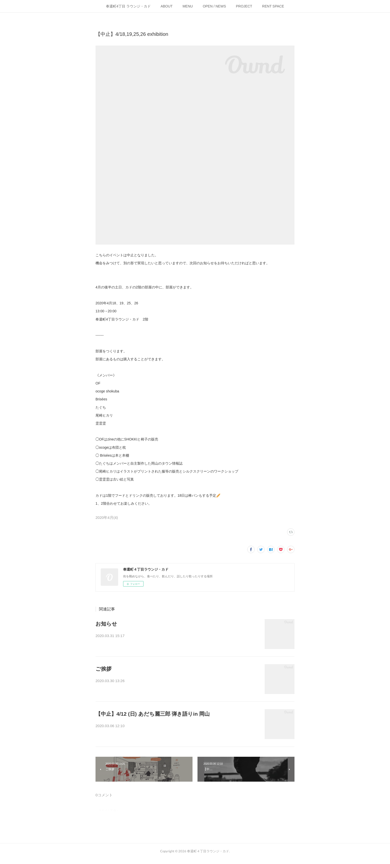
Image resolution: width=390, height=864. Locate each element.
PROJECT (244, 6)
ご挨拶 (103, 669)
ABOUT (167, 6)
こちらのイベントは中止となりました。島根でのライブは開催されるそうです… (176, 726)
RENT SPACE (273, 6)
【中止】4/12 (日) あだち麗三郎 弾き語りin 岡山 (153, 714)
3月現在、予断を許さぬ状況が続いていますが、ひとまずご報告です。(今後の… (176, 681)
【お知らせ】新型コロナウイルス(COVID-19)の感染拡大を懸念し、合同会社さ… (177, 636)
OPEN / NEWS (214, 6)
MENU (188, 6)
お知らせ (106, 624)
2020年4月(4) (107, 517)
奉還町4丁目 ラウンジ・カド (128, 6)
